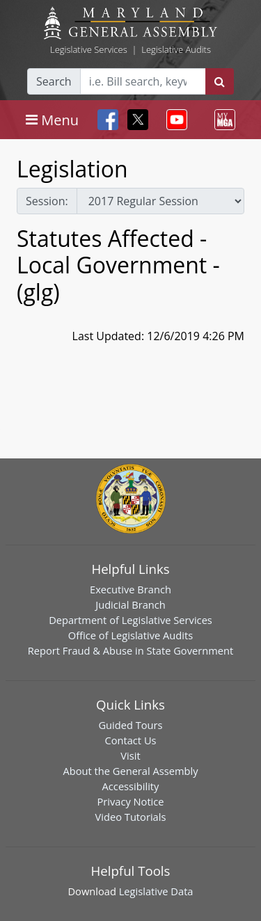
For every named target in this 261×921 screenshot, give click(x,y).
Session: (47, 201)
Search (54, 81)
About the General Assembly (130, 771)
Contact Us (130, 740)
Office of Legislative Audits (130, 635)
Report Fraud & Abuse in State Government (130, 650)
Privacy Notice (130, 801)
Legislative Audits (176, 49)
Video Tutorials (130, 817)
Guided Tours (130, 725)
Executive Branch (130, 589)
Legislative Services (88, 49)
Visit (130, 755)
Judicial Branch (130, 604)
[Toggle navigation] (52, 120)
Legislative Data (156, 891)
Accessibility (130, 786)
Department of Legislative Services (130, 620)
